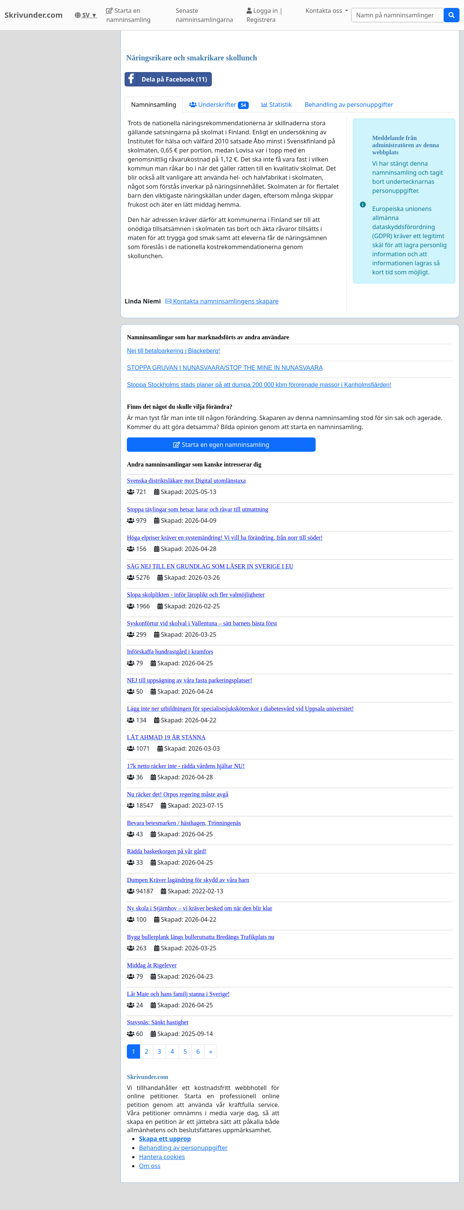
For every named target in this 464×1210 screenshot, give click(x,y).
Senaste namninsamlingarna (204, 15)
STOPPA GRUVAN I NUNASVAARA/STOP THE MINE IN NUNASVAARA (225, 368)
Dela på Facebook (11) (166, 79)
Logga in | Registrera (265, 15)
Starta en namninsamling (128, 15)
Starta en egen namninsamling (221, 444)
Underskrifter (219, 104)
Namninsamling (153, 104)
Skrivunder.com (34, 15)
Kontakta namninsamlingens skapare (221, 301)
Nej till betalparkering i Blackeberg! (173, 351)
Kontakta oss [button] (324, 10)
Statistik (277, 104)
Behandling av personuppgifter (349, 104)
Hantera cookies (162, 1157)
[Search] (397, 15)
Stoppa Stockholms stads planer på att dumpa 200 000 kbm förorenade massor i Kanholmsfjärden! (259, 385)
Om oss (149, 1166)
